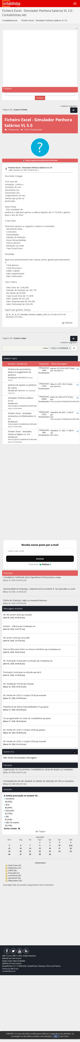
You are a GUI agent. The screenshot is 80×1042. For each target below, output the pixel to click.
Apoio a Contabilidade (15, 408)
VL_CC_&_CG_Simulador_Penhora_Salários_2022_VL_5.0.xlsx (31, 315)
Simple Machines (29, 956)
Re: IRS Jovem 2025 (12, 614)
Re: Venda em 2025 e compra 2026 (19, 695)
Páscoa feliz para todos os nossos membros (24, 649)
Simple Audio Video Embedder (13, 961)
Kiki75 (39, 672)
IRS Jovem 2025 (10, 637)
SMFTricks (14, 969)
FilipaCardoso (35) (15, 881)
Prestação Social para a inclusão (18, 672)
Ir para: (45, 348)
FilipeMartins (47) (14, 868)
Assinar (40, 558)
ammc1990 (25, 638)
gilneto (46, 707)
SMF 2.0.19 (6, 956)
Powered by (40, 564)
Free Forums (16, 958)
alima (56, 435)
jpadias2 (42, 730)
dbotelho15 (23, 377)
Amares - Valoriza (11, 626)
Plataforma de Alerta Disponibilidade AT (21, 706)
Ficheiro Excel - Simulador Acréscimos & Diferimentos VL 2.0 (22, 416)
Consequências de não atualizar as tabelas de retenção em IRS (32, 781)
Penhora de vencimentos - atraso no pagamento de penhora (20, 372)
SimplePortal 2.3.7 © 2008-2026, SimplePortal (19, 966)
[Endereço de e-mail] (40, 551)
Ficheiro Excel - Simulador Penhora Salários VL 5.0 (30, 168)
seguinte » (73, 106)
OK (56, 1036)
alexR (73, 589)
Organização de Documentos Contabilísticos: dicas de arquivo (31, 769)
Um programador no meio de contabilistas (22, 718)
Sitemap (41, 966)
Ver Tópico (40, 831)
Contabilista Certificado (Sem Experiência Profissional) (28, 577)
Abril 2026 (40, 837)
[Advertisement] (26, 58)
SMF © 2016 (17, 956)
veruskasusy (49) (14, 876)
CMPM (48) (12, 871)
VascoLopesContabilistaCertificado (41, 160)
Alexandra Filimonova (39, 601)
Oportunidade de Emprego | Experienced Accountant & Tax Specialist (35, 588)
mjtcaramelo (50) (14, 878)
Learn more (64, 1036)
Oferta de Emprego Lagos (15, 600)
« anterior (64, 106)
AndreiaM (28, 615)
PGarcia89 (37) (14, 873)
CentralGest (68, 770)
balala (58, 577)
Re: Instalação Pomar (13, 683)
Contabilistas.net (29, 626)
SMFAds (5, 958)
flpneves (21, 390)
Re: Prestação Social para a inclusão (20, 660)
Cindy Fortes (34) (14, 865)
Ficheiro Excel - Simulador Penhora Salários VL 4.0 (20, 433)
